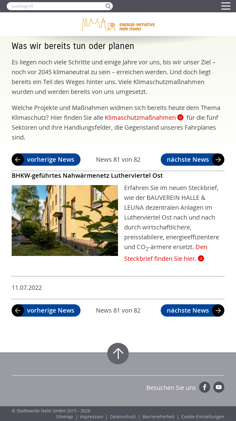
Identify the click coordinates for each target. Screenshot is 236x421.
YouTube (218, 387)
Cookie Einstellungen (202, 416)
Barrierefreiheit (159, 416)
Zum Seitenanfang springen (118, 353)
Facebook (204, 387)
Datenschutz (123, 416)
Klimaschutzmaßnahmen (140, 117)
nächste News (188, 159)
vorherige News (50, 159)
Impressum (91, 416)
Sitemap (64, 416)
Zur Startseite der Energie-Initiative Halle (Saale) (118, 24)
